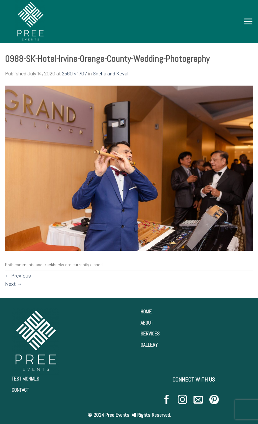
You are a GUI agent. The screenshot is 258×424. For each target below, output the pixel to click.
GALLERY (149, 344)
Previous (18, 275)
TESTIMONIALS (25, 378)
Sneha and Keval (110, 73)
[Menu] (248, 21)
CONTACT (20, 389)
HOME (146, 311)
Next (13, 283)
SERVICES (150, 333)
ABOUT (147, 322)
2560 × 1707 (74, 73)
